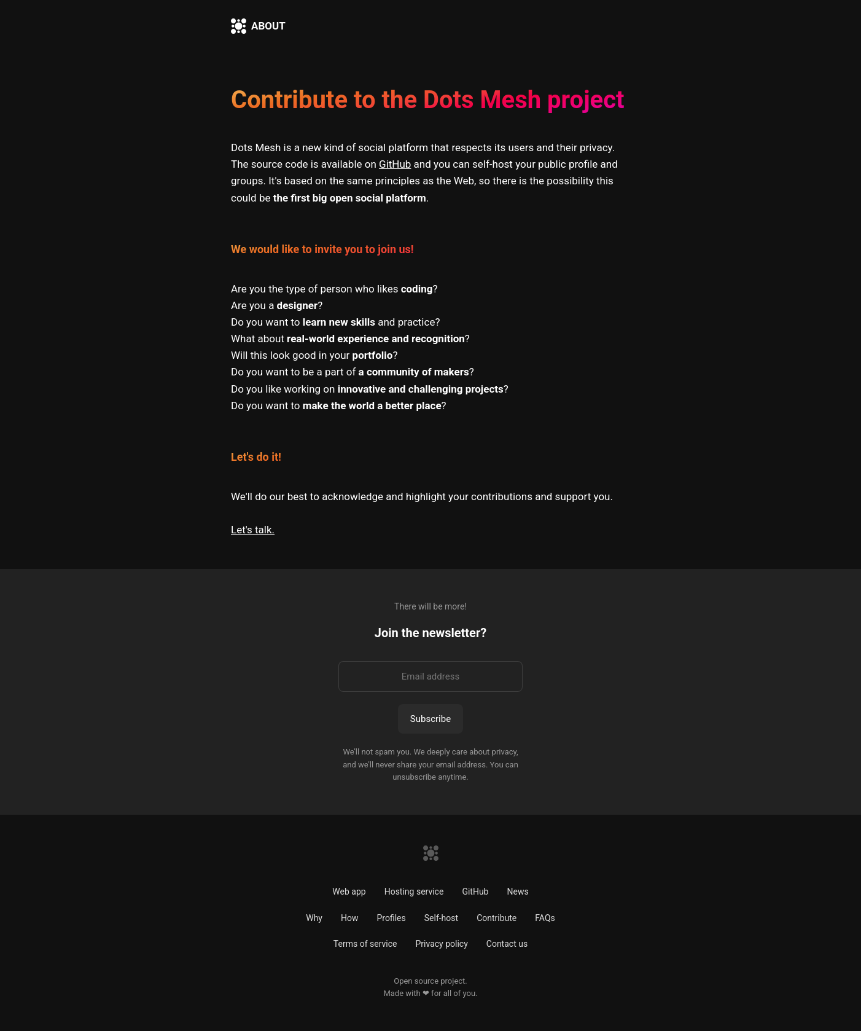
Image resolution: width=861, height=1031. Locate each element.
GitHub (395, 164)
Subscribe (430, 718)
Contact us (507, 944)
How (350, 918)
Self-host (441, 918)
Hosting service (414, 891)
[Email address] (430, 676)
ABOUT (268, 26)
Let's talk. (253, 529)
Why (314, 918)
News (517, 891)
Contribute (496, 918)
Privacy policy (441, 944)
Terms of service (365, 944)
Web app (348, 891)
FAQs (545, 918)
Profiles (390, 918)
